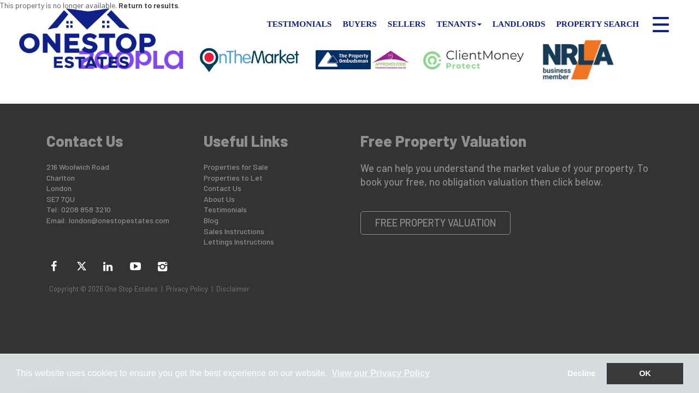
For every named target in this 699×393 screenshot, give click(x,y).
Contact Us (222, 188)
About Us (219, 199)
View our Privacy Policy (380, 373)
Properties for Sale (236, 166)
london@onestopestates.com (119, 220)
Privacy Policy (187, 288)
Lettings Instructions (239, 241)
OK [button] (645, 373)
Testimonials (299, 23)
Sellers (406, 23)
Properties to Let (233, 177)
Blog (211, 220)
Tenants (459, 23)
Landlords (519, 23)
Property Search (597, 23)
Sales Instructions (234, 231)
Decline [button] (581, 373)
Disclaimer (233, 288)
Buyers (359, 23)
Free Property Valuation (435, 223)
